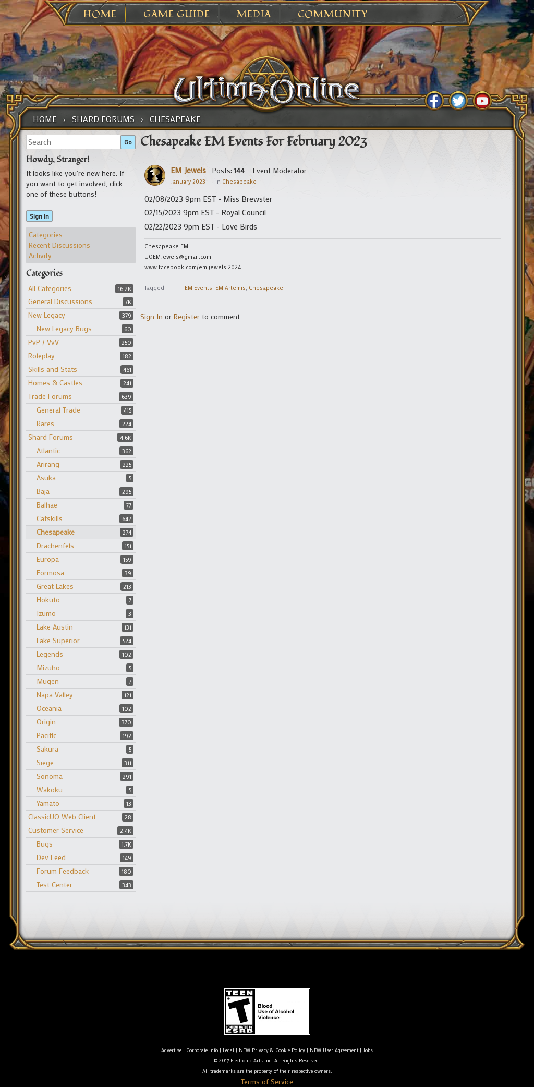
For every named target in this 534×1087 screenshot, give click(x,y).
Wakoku (50, 789)
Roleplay (41, 355)
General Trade (58, 410)
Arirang (48, 464)
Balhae (47, 505)
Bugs (45, 844)
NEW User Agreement (334, 1050)
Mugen (48, 681)
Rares (45, 423)
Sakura (47, 749)
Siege (45, 762)
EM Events (198, 288)
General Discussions (60, 301)
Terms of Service (267, 1081)
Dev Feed (51, 857)
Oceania (49, 708)
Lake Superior (58, 640)
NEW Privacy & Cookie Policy (272, 1050)
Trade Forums (50, 396)
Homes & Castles (55, 383)
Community (333, 14)
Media (254, 14)
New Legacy (46, 315)
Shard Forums (50, 437)
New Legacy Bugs (64, 328)
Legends (50, 654)
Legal (228, 1050)
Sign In (39, 216)
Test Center (54, 884)
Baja (43, 491)
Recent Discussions (59, 245)
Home (100, 14)
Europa (48, 559)
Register (187, 316)
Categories (46, 234)
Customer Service (55, 830)
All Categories (49, 288)
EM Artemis (230, 288)
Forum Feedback (63, 871)
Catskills (50, 518)
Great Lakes (55, 586)
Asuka (46, 477)
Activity (40, 255)
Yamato (48, 803)
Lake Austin (55, 627)
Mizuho (48, 667)
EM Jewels (188, 170)
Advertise (171, 1050)
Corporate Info (202, 1050)
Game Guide (176, 14)
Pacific (46, 735)
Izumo (46, 613)
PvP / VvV (43, 342)
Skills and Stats (52, 369)
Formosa (50, 572)
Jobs (368, 1050)
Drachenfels (55, 545)
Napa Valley (55, 694)
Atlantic (48, 450)
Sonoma (50, 776)
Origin (46, 722)
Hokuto (48, 600)
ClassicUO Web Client (62, 817)
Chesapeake (56, 532)
